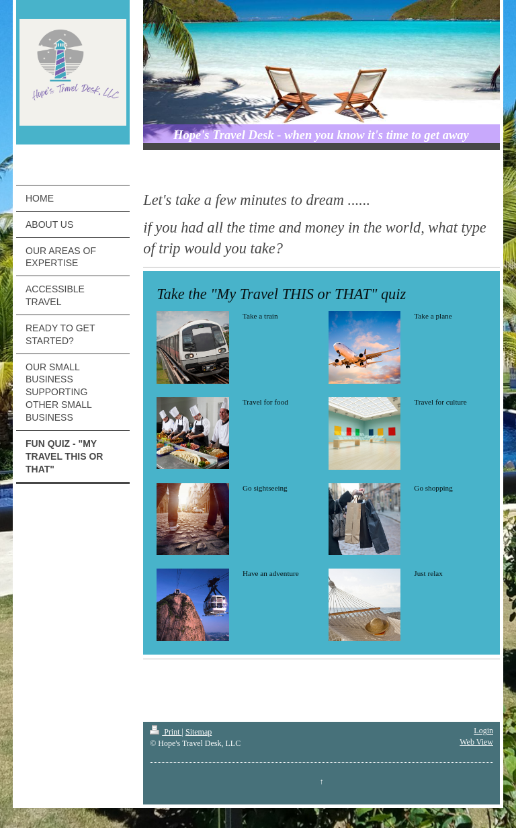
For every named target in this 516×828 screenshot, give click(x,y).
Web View (476, 742)
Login (483, 730)
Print (165, 732)
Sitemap (198, 732)
